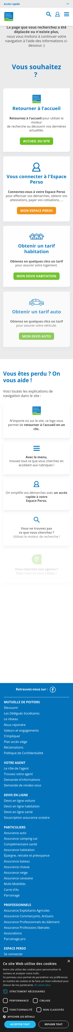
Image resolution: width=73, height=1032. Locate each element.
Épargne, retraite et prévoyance (27, 855)
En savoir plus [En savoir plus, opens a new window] (42, 985)
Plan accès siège (15, 742)
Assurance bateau (17, 861)
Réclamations (13, 747)
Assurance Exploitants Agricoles (27, 910)
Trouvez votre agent (18, 774)
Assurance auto (15, 833)
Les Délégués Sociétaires (22, 713)
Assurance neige (16, 872)
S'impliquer (12, 736)
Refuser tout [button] (53, 1024)
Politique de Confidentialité (23, 753)
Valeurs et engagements (21, 730)
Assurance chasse (17, 867)
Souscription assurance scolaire (27, 817)
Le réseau (11, 719)
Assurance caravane (18, 878)
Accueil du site (36, 141)
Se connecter (13, 954)
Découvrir (11, 708)
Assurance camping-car (21, 838)
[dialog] (36, 994)
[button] (36, 1016)
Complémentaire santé (20, 844)
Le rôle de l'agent (16, 768)
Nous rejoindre (15, 725)
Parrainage (12, 895)
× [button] (68, 961)
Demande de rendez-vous (22, 785)
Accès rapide (36, 4)
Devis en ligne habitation (22, 806)
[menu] (66, 14)
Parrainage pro (15, 939)
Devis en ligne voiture (19, 800)
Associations (13, 933)
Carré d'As (11, 890)
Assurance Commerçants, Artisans (28, 916)
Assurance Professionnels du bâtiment (32, 922)
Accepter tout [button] (20, 1024)
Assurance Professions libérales (27, 927)
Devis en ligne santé (18, 812)
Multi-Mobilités (15, 884)
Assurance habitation (19, 850)
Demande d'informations (22, 779)
